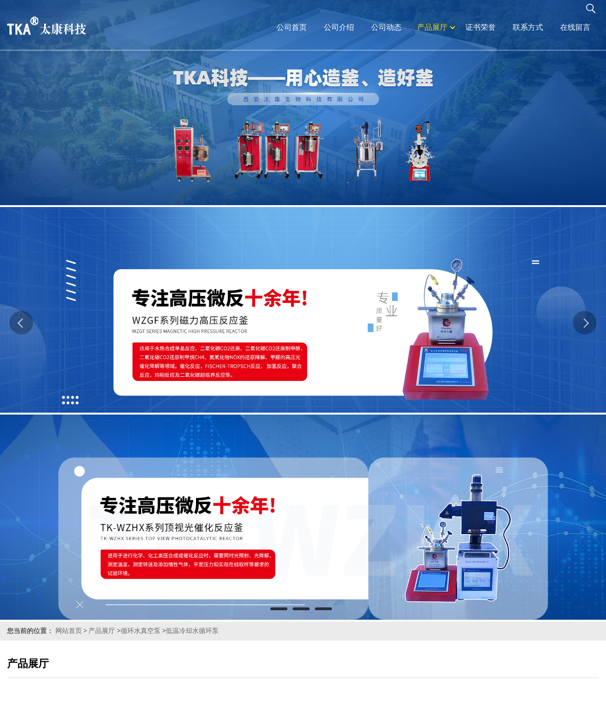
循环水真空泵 (140, 630)
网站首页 (68, 630)
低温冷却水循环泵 (192, 630)
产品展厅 (102, 630)
